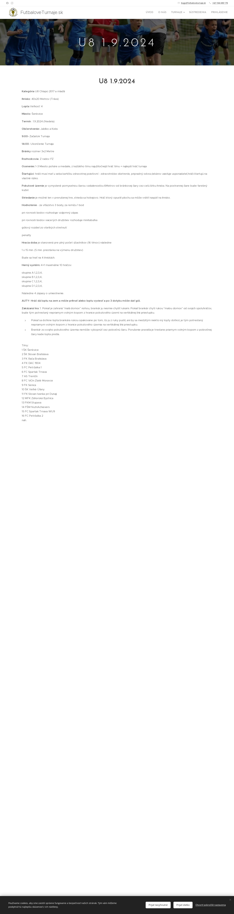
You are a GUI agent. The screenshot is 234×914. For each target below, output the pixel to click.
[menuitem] (153, 12)
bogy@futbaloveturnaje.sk (193, 3)
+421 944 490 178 (220, 3)
